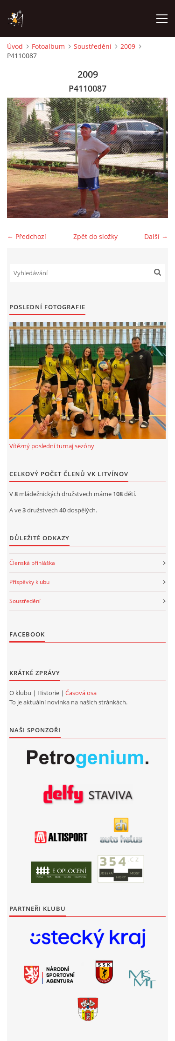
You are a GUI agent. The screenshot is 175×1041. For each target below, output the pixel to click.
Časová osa (81, 693)
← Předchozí (26, 236)
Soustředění (93, 46)
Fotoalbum (48, 46)
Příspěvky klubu (29, 582)
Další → (156, 236)
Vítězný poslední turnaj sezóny (51, 446)
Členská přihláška (32, 563)
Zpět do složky (95, 236)
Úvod (15, 46)
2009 (127, 46)
